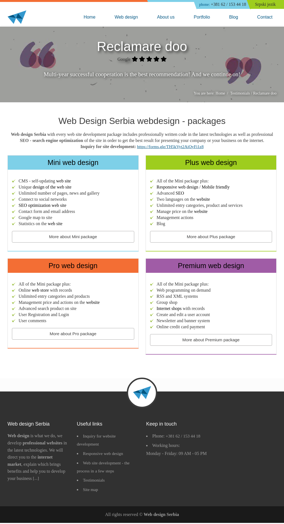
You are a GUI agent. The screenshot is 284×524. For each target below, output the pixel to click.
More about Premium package (211, 340)
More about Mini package (73, 237)
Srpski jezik (266, 4)
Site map (90, 490)
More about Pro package (73, 334)
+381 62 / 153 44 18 (221, 5)
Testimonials (94, 481)
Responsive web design (104, 454)
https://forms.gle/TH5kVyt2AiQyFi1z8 (170, 147)
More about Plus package (211, 237)
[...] (36, 479)
